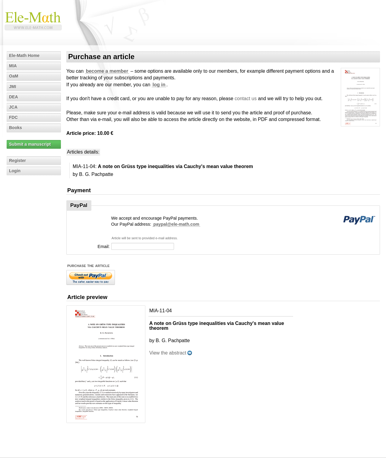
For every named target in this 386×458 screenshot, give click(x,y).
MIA (13, 65)
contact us (246, 98)
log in (159, 84)
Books (15, 127)
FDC (13, 117)
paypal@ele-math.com (176, 224)
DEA (13, 96)
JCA (13, 107)
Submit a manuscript (30, 144)
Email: (104, 246)
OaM (13, 76)
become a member (107, 71)
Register (17, 160)
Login (15, 170)
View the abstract (167, 352)
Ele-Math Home (24, 55)
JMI (12, 86)
